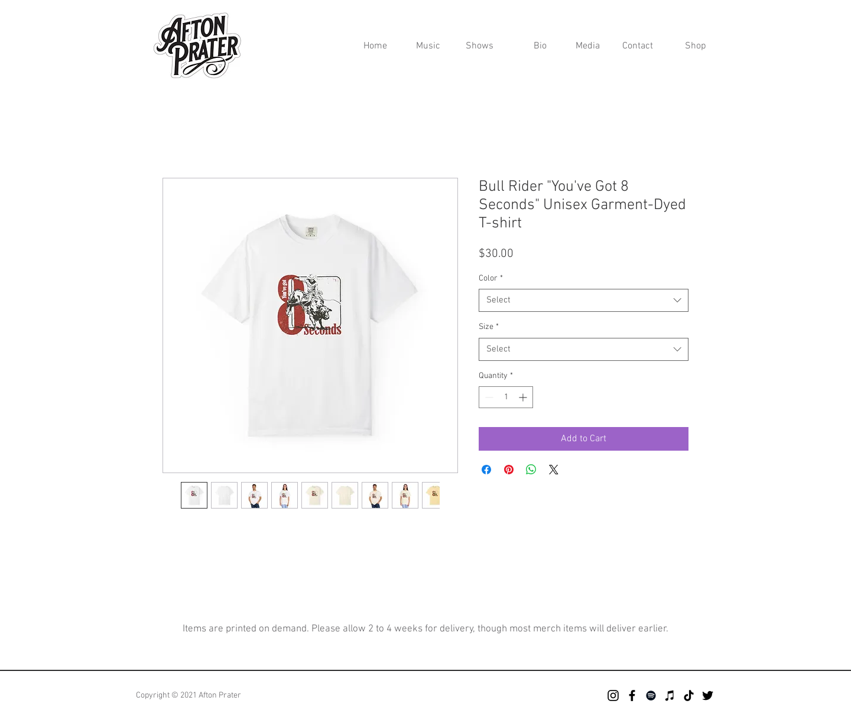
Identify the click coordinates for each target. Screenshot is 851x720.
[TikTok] (688, 695)
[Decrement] (487, 397)
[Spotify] (651, 695)
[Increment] (524, 397)
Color (491, 278)
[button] (582, 46)
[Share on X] (554, 469)
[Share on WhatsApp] (531, 469)
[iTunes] (669, 695)
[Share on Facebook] (486, 469)
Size (489, 327)
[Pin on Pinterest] (509, 469)
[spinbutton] (506, 397)
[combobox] (583, 300)
